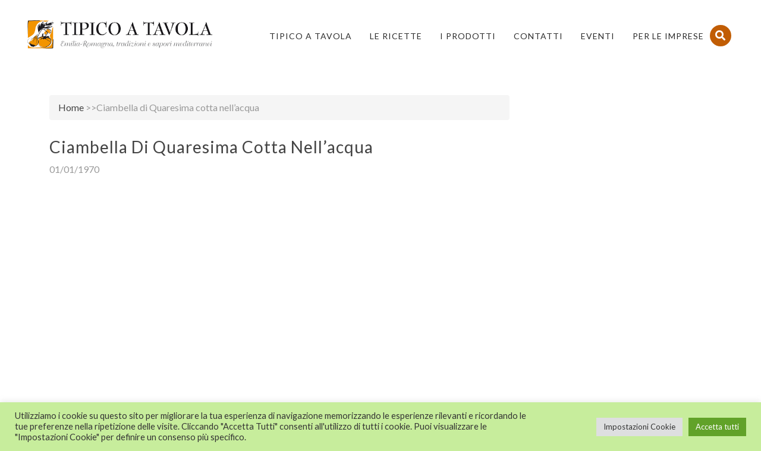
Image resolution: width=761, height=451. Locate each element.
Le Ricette (396, 36)
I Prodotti (468, 36)
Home (71, 107)
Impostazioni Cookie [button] (639, 426)
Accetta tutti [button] (717, 426)
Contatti (538, 36)
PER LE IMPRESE (668, 36)
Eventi (598, 36)
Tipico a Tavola (310, 36)
